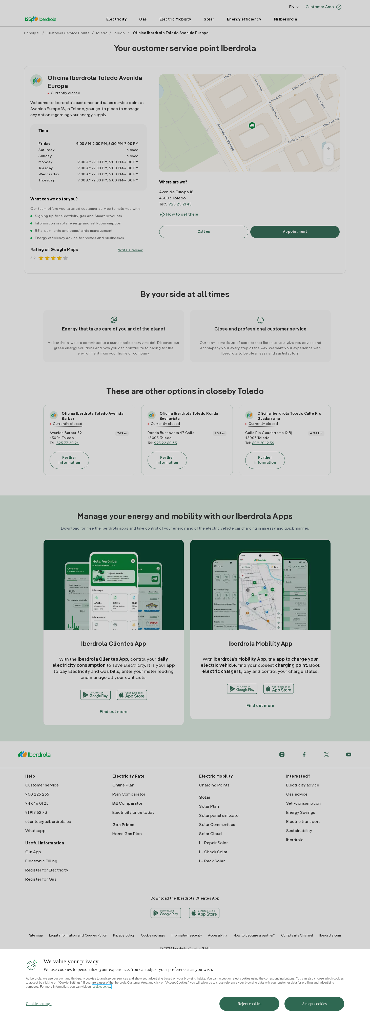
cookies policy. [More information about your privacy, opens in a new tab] (102, 986)
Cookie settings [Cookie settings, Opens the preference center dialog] (39, 1004)
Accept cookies (314, 1004)
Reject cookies (249, 1004)
